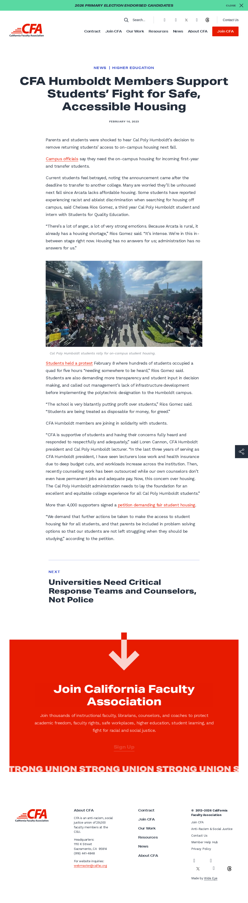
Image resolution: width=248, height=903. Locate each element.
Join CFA (113, 31)
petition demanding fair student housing (156, 504)
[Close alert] (234, 5)
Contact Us (231, 20)
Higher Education (133, 68)
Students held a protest (69, 363)
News (178, 31)
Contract (92, 31)
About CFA (198, 31)
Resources (158, 31)
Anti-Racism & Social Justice (212, 829)
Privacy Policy (201, 849)
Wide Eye (210, 878)
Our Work (135, 31)
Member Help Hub (204, 842)
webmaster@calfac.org (90, 865)
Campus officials (62, 158)
